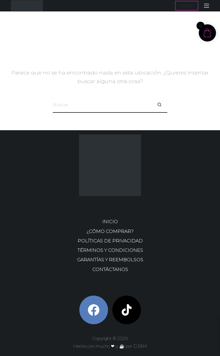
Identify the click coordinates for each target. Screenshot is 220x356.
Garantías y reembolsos (110, 259)
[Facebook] (93, 310)
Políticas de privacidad (110, 241)
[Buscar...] (102, 105)
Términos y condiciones (110, 250)
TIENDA (186, 5)
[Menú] (206, 5)
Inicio (110, 221)
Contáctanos (110, 269)
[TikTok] (126, 310)
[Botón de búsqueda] (159, 105)
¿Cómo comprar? (110, 231)
